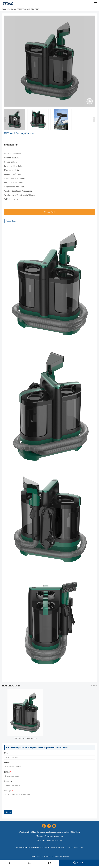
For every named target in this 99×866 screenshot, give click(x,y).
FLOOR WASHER (23, 848)
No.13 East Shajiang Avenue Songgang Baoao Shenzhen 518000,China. (54, 832)
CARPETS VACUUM (25, 9)
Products (11, 9)
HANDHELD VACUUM (40, 848)
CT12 (37, 9)
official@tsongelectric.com (53, 836)
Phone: (7, 763)
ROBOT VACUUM (58, 848)
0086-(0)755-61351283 (53, 841)
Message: (8, 790)
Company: (9, 781)
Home (4, 9)
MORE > (94, 686)
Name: (7, 753)
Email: (7, 772)
